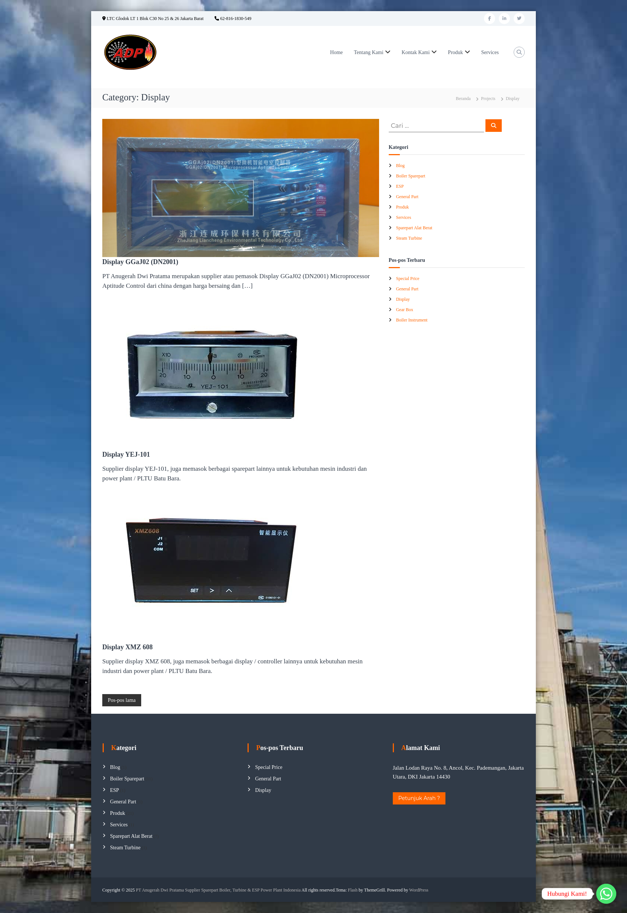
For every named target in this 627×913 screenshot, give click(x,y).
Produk (455, 52)
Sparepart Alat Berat (414, 227)
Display (403, 299)
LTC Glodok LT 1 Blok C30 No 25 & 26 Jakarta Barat (152, 18)
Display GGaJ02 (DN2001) (140, 262)
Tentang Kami (369, 52)
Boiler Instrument (412, 320)
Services (490, 52)
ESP (400, 186)
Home (336, 52)
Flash (353, 890)
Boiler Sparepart (410, 176)
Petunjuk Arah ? (419, 798)
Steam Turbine (409, 238)
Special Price (407, 278)
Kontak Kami (416, 52)
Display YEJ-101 (126, 454)
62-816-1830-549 (233, 18)
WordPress (418, 890)
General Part (407, 196)
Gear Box (404, 309)
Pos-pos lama (122, 700)
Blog (400, 165)
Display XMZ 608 (127, 647)
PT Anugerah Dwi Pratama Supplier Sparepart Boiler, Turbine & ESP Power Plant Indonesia (218, 890)
